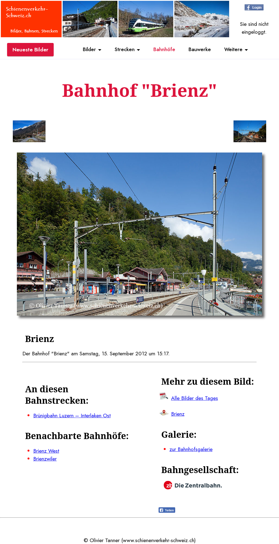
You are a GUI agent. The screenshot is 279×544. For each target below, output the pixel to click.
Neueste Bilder (30, 50)
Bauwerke (200, 50)
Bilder (88, 50)
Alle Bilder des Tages (194, 398)
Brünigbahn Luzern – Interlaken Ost (72, 415)
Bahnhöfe (164, 50)
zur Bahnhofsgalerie (191, 449)
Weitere (234, 50)
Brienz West (46, 451)
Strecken (124, 50)
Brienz (177, 414)
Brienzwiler (45, 458)
